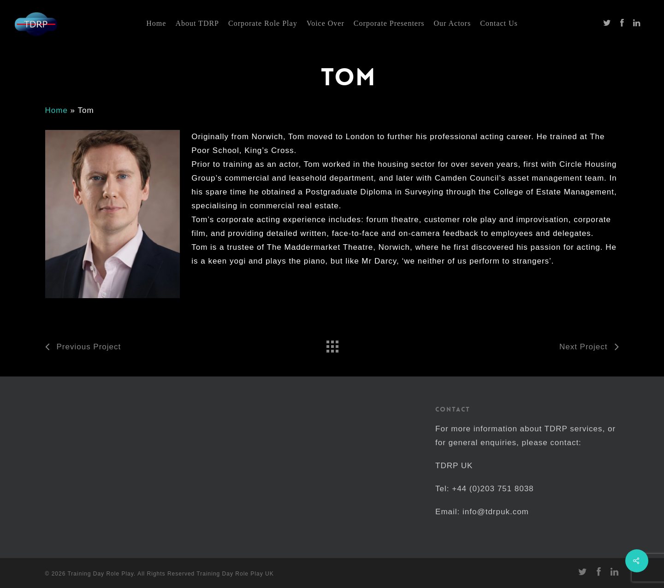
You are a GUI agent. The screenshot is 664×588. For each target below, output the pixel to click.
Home (56, 110)
